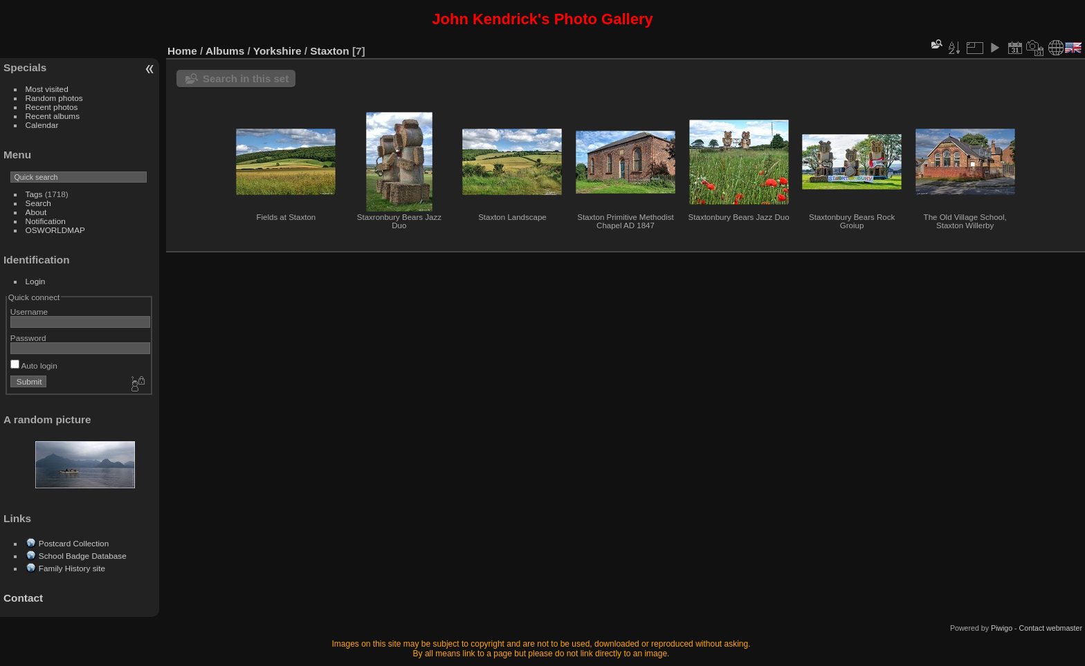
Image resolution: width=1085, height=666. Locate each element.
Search (38, 202)
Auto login (33, 365)
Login (36, 281)
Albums (225, 51)
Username (29, 311)
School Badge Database (83, 555)
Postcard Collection (74, 543)
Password (28, 337)
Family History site (72, 568)
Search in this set (246, 78)
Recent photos (52, 106)
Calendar (42, 124)
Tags (34, 193)
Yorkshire (277, 51)
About (36, 211)
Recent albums (53, 115)
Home (182, 51)
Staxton (329, 51)
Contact (23, 598)
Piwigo (1001, 628)
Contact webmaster (1050, 628)
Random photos (54, 97)
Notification (46, 220)
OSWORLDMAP (55, 229)
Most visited (47, 88)
